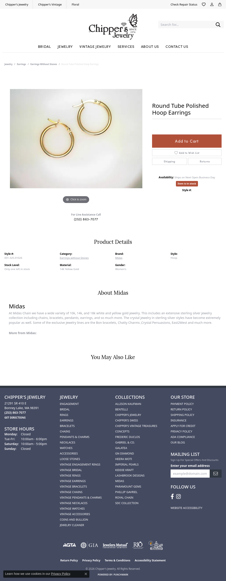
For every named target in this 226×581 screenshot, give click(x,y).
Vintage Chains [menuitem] (71, 492)
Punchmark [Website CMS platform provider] (121, 574)
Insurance (178, 420)
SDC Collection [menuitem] (126, 503)
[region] (76, 139)
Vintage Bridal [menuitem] (71, 470)
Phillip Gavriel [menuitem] (126, 492)
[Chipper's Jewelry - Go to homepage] (113, 24)
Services (126, 46)
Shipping (169, 161)
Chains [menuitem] (65, 431)
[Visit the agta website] (69, 545)
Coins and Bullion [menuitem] (74, 519)
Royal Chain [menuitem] (124, 497)
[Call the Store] (15, 412)
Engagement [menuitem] (69, 404)
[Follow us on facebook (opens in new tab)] (172, 496)
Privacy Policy (181, 431)
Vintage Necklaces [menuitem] (73, 503)
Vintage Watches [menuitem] (72, 508)
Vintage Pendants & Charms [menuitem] (81, 497)
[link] (16, 4)
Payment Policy (182, 404)
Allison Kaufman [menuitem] (128, 404)
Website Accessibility (186, 508)
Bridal (44, 46)
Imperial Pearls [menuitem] (127, 464)
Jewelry (65, 46)
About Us (150, 46)
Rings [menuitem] (64, 415)
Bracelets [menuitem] (67, 426)
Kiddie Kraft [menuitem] (124, 470)
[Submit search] (218, 24)
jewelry (8, 64)
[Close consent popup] (86, 574)
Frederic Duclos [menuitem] (127, 437)
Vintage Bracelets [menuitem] (73, 486)
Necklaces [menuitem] (67, 442)
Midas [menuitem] (119, 481)
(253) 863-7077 (86, 219)
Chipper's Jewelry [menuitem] (128, 415)
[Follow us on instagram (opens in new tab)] (178, 496)
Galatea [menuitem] (121, 448)
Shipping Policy (182, 415)
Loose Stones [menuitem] (70, 459)
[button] (204, 4)
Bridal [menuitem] (65, 409)
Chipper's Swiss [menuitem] (126, 420)
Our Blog (178, 442)
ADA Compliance (183, 437)
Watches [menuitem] (66, 448)
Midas (118, 257)
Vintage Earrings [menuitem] (73, 481)
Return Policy (181, 409)
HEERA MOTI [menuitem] (123, 459)
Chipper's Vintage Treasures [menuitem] (136, 426)
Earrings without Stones (43, 64)
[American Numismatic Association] (155, 545)
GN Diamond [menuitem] (124, 453)
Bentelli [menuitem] (121, 409)
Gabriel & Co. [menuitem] (125, 442)
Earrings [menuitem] (66, 420)
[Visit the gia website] (89, 545)
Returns (205, 161)
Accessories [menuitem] (69, 453)
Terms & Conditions (117, 560)
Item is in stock (187, 183)
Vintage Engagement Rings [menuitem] (80, 464)
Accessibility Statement (150, 560)
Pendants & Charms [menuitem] (74, 437)
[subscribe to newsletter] (216, 473)
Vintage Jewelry (95, 46)
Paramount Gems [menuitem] (128, 486)
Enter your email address (190, 466)
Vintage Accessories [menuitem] (75, 514)
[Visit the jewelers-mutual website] (115, 545)
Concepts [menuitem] (122, 431)
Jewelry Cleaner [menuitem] (72, 525)
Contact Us (177, 46)
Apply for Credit (183, 426)
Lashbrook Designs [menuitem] (130, 475)
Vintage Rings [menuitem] (70, 475)
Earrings (21, 64)
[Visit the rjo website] (137, 545)
